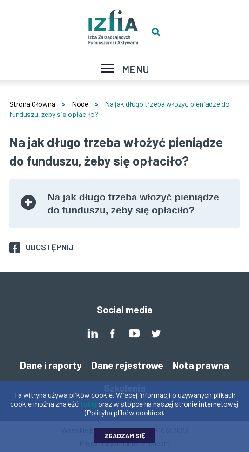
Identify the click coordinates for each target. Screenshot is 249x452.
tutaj (88, 406)
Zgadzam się (124, 439)
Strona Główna (32, 103)
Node (80, 103)
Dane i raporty (51, 365)
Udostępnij (50, 247)
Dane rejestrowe (127, 365)
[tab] (124, 203)
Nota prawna (201, 365)
